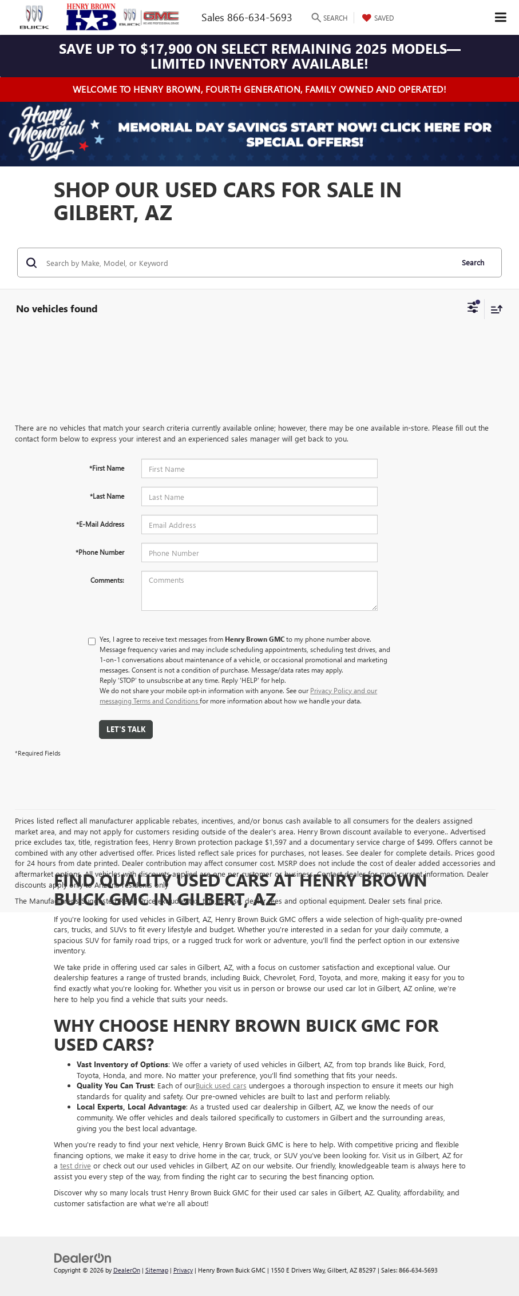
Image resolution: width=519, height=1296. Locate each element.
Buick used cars (221, 1085)
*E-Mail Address (100, 523)
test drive (75, 1165)
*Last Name (107, 495)
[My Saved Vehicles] (376, 18)
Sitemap (156, 1270)
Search (473, 262)
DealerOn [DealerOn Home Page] (126, 1270)
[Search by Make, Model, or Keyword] (247, 262)
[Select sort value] (494, 309)
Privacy (183, 1270)
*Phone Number (100, 551)
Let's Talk (125, 729)
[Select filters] (473, 308)
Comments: (107, 580)
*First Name (106, 467)
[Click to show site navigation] (501, 17)
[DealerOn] (83, 1257)
